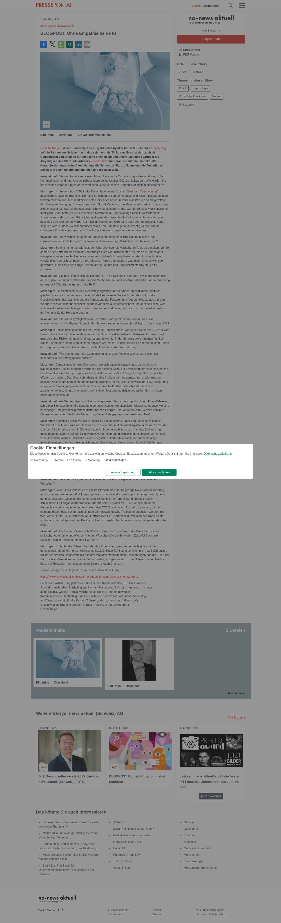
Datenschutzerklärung (218, 453)
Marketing (94, 459)
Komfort (59, 459)
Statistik (76, 459)
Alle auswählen (159, 472)
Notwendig (41, 459)
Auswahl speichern (123, 472)
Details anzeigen (115, 459)
